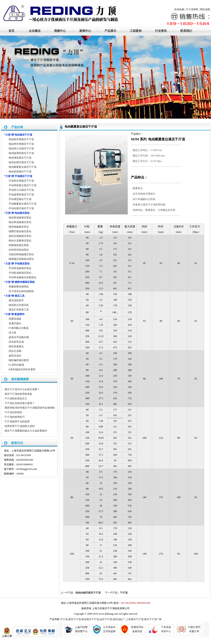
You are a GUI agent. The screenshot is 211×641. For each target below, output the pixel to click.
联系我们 (186, 30)
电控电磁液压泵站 (19, 226)
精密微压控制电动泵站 (21, 259)
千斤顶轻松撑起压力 (16, 398)
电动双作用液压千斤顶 (21, 139)
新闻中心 (85, 30)
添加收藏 (179, 9)
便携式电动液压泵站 (20, 231)
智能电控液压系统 (19, 245)
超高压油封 (15, 355)
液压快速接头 (16, 346)
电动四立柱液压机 (19, 305)
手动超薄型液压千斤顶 (21, 194)
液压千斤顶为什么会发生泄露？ (22, 389)
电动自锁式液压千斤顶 (88, 592)
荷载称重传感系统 (19, 286)
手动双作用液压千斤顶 (21, 180)
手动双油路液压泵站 (20, 272)
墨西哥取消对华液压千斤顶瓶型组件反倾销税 (30, 407)
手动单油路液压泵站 (20, 268)
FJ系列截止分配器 (19, 328)
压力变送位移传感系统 (21, 291)
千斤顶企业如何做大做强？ (20, 403)
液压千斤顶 (74, 619)
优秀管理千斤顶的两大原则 (20, 426)
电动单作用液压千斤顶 (21, 143)
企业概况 (34, 30)
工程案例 (136, 30)
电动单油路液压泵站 (20, 222)
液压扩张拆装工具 (19, 309)
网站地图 (205, 9)
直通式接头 (15, 323)
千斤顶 (124, 592)
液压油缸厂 (119, 619)
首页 (11, 30)
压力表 (12, 332)
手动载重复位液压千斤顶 (22, 203)
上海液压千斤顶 (134, 619)
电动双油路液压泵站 (20, 217)
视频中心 (60, 30)
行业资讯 (161, 30)
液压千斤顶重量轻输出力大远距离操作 (26, 430)
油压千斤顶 (106, 619)
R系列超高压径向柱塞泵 (22, 369)
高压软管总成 (16, 341)
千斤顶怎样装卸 (13, 412)
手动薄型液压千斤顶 (20, 199)
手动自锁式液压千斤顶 (21, 208)
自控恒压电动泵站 (19, 249)
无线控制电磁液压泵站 (21, 254)
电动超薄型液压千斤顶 (21, 153)
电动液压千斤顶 (90, 619)
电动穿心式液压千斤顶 (21, 148)
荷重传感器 (15, 318)
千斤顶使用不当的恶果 (17, 421)
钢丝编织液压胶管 (19, 360)
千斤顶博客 (192, 9)
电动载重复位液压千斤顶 (22, 166)
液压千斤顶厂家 (153, 619)
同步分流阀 (15, 351)
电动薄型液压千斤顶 (20, 157)
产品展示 (110, 30)
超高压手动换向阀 (19, 337)
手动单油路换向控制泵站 (22, 277)
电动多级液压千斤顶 (20, 171)
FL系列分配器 (16, 364)
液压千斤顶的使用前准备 (18, 393)
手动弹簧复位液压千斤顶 (22, 185)
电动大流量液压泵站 (20, 240)
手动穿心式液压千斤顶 (21, 189)
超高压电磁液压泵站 (20, 236)
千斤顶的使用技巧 (15, 416)
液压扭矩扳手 (16, 300)
